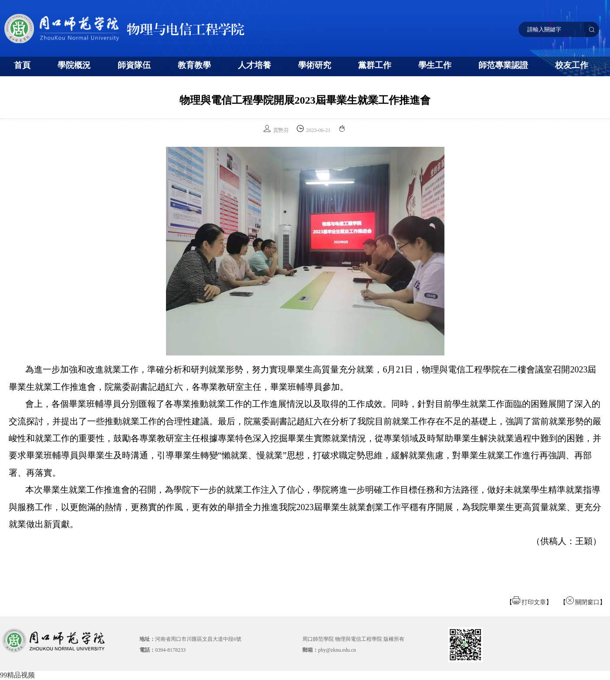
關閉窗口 (583, 602)
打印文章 (529, 602)
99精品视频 (17, 675)
